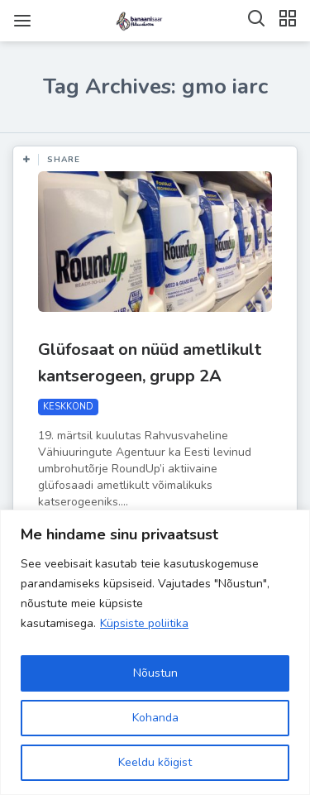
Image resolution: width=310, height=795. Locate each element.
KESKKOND (68, 406)
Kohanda (155, 718)
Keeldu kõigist (155, 762)
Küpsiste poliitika (144, 623)
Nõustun (155, 673)
